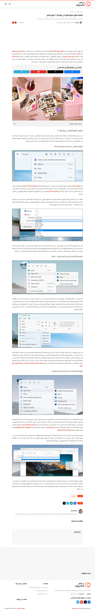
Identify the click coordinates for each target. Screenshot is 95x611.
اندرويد (31, 4)
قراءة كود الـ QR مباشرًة (64, 430)
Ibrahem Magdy (21, 608)
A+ (15, 23)
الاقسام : (89, 594)
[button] (74, 503)
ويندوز (63, 4)
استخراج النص (50, 427)
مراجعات (21, 4)
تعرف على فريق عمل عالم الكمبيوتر (38, 587)
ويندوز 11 (57, 4)
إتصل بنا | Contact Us (42, 591)
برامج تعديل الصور (69, 56)
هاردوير (16, 4)
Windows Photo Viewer (29, 186)
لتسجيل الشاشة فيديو (28, 424)
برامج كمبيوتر (69, 4)
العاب (36, 4)
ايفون (26, 4)
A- (13, 23)
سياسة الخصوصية (43, 594)
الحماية (46, 4)
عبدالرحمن (77, 22)
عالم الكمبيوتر (75, 608)
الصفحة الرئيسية (79, 12)
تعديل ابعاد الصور (53, 191)
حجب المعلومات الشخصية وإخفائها (24, 427)
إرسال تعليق (77, 532)
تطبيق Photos (76, 186)
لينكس (40, 4)
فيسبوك (51, 4)
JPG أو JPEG (15, 56)
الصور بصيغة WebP (58, 51)
